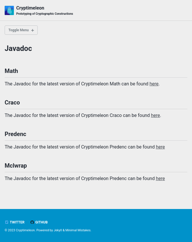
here (154, 84)
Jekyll (58, 230)
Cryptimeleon (44, 10)
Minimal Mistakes (77, 230)
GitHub (39, 222)
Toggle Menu (18, 30)
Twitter (14, 222)
